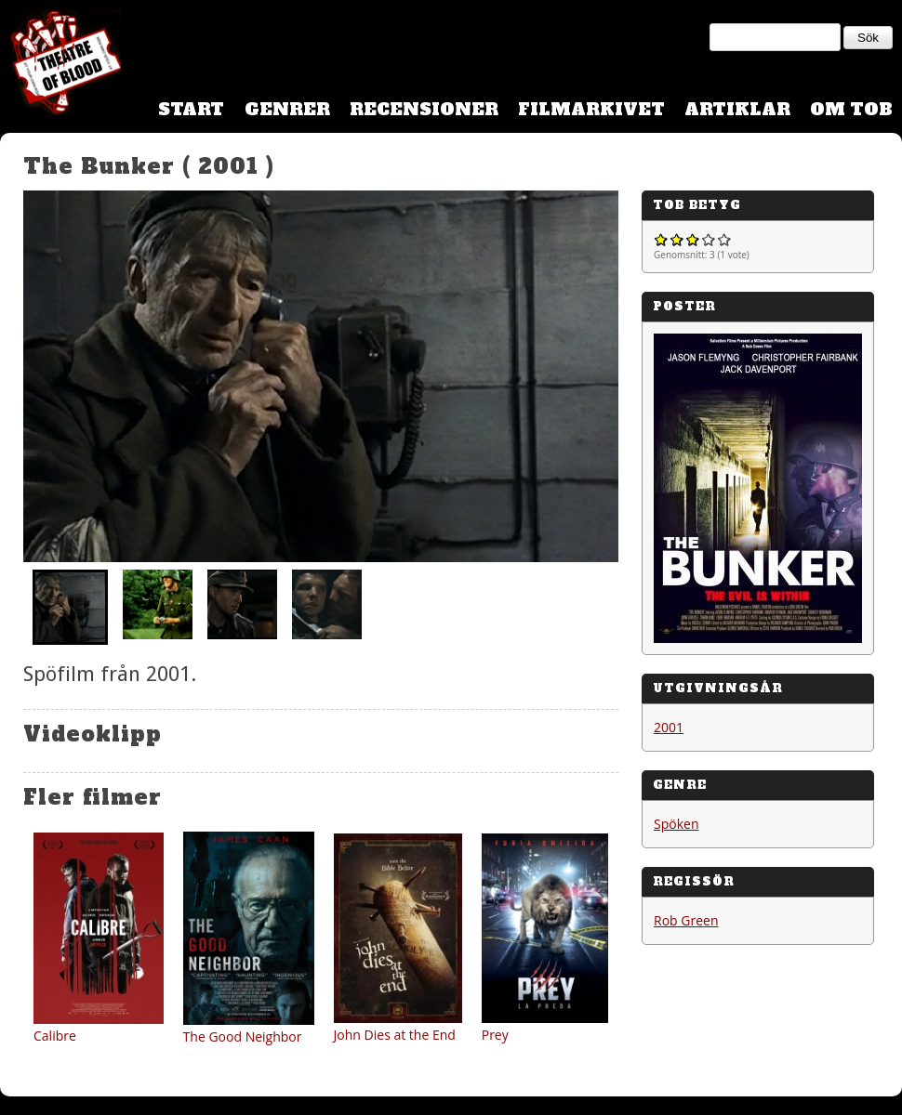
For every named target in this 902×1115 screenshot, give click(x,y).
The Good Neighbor (242, 1036)
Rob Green (686, 920)
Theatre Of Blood (60, 65)
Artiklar (737, 109)
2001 (668, 727)
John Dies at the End (395, 1034)
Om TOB (851, 109)
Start (191, 109)
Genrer (287, 109)
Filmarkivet (591, 109)
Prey (495, 1034)
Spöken (676, 824)
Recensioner (424, 109)
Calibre (54, 1035)
